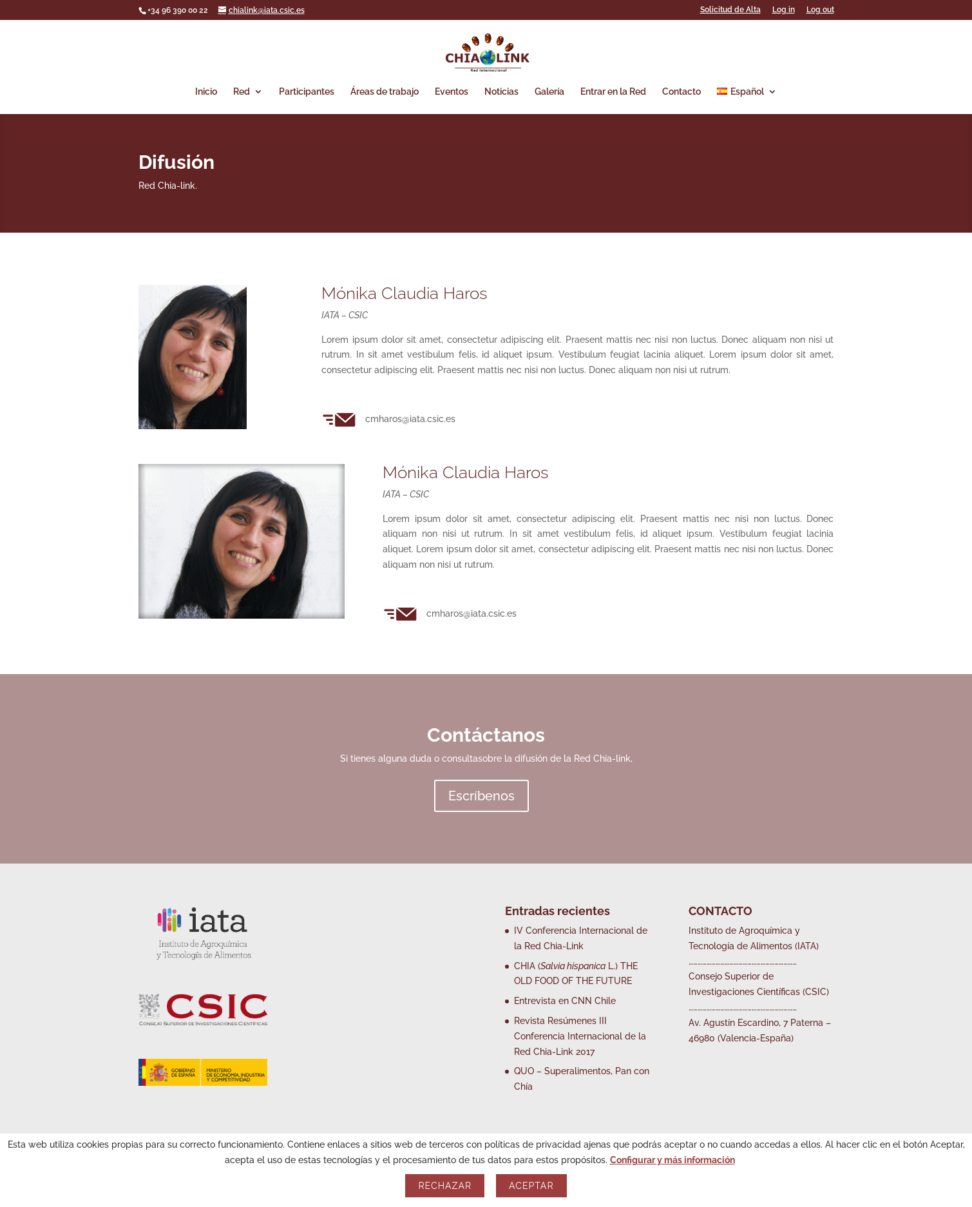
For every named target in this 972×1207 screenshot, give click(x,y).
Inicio (206, 92)
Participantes (306, 92)
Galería (549, 92)
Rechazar (445, 1186)
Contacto (681, 92)
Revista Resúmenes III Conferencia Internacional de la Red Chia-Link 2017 (580, 1036)
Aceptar (531, 1186)
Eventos (451, 92)
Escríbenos (481, 796)
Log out (820, 10)
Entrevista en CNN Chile (565, 1001)
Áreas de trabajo (384, 92)
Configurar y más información (672, 1160)
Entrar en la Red (613, 92)
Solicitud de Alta (730, 10)
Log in (783, 10)
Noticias (501, 92)
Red (241, 92)
